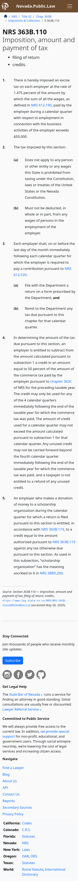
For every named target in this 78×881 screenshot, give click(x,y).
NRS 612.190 (41, 105)
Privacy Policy (13, 814)
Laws (26, 849)
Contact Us (10, 794)
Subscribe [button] (12, 660)
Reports (8, 801)
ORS (34, 856)
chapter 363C (61, 381)
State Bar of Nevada (24, 694)
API (5, 787)
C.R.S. (26, 829)
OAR (25, 856)
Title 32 (27, 16)
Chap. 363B (43, 16)
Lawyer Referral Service (20, 709)
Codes (27, 823)
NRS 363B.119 (52, 529)
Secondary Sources (17, 807)
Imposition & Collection (24, 21)
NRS (14, 16)
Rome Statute (32, 869)
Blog (6, 774)
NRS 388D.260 (51, 573)
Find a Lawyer (13, 768)
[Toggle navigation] (70, 6)
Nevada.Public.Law (35, 6)
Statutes (28, 836)
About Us (9, 781)
